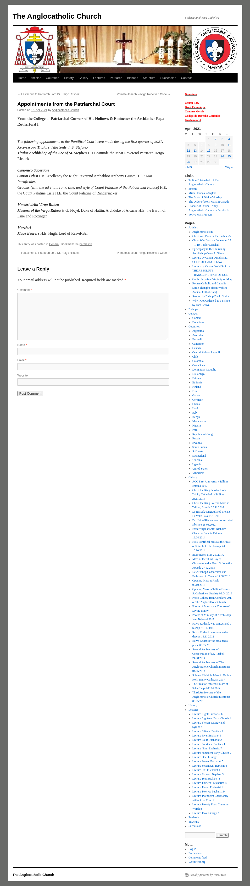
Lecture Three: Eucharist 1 (207, 787)
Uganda (196, 464)
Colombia (198, 361)
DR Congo (198, 374)
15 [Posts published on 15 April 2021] (208, 150)
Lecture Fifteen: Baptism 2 (207, 731)
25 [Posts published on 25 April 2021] (229, 156)
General (54, 244)
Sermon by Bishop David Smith (210, 296)
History (68, 78)
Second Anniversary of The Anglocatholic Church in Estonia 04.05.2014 (211, 667)
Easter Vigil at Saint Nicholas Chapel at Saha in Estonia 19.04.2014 (209, 533)
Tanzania (197, 460)
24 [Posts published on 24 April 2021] (222, 156)
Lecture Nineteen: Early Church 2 (211, 752)
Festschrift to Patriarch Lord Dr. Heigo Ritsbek (48, 94)
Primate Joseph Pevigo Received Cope (143, 94)
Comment (24, 290)
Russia (196, 438)
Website (22, 375)
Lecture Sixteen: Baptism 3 (208, 774)
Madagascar (199, 421)
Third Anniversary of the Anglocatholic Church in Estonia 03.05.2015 (211, 697)
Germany (197, 399)
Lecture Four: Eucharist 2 (207, 740)
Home (22, 78)
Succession (168, 78)
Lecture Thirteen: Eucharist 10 (210, 783)
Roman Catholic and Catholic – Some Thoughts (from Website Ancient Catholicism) (210, 288)
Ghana (196, 404)
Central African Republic (206, 352)
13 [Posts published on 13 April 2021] (195, 150)
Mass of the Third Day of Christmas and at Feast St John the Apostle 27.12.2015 (212, 563)
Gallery (83, 78)
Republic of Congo (203, 434)
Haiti (195, 408)
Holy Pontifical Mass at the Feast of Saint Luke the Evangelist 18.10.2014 (211, 546)
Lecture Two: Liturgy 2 (205, 813)
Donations (191, 94)
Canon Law (192, 103)
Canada (196, 348)
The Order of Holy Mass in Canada (209, 201)
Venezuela (198, 473)
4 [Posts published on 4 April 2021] (229, 139)
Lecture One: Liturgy (204, 757)
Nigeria (196, 425)
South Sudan (199, 447)
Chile (195, 356)
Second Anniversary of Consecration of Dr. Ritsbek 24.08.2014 (208, 654)
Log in (192, 849)
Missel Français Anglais (202, 193)
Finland (196, 386)
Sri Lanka (198, 451)
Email (22, 360)
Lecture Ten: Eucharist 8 (206, 778)
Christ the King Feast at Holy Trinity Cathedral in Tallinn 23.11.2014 (209, 494)
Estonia (193, 188)
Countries (52, 78)
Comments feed (198, 857)
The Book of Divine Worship (205, 197)
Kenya (196, 417)
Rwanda (197, 442)
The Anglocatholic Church (57, 16)
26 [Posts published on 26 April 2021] (188, 162)
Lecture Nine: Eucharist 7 (207, 748)
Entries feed (195, 853)
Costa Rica (198, 365)
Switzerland (199, 455)
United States (200, 468)
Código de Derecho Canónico (203, 115)
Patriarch (116, 78)
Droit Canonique (195, 107)
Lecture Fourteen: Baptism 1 (208, 744)
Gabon (196, 395)
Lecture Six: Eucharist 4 (206, 770)
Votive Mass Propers (200, 214)
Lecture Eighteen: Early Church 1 (211, 718)
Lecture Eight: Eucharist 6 (207, 714)
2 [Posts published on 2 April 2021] (216, 139)
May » (229, 167)
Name (22, 345)
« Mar (188, 167)
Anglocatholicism (202, 231)
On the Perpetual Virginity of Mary (212, 279)
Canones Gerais (194, 111)
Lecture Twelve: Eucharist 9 (208, 791)
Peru (195, 430)
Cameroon (198, 343)
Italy (195, 412)
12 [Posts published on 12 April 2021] (188, 150)
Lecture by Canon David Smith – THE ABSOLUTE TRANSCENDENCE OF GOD (211, 271)
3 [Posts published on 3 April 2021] (222, 139)
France (196, 391)
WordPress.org (197, 862)
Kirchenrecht (193, 120)
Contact (186, 78)
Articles (36, 78)
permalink (85, 244)
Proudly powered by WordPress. (208, 874)
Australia (197, 335)
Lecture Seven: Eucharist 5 (207, 761)
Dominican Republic (204, 369)
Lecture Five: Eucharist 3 (207, 735)
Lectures (99, 78)
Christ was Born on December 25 (211, 236)
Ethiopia (197, 382)
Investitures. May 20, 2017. (208, 554)
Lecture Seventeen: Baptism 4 (209, 765)
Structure (149, 78)
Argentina (198, 330)
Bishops (132, 78)
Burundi (197, 339)
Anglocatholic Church (65, 110)
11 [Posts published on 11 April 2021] (229, 145)
